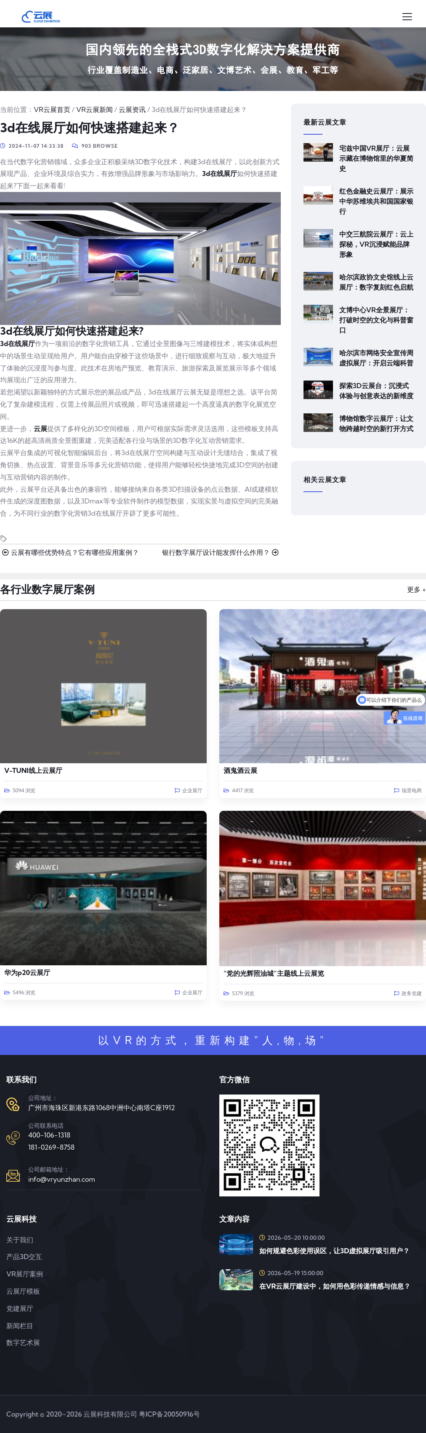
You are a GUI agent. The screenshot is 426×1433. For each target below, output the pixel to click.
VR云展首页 (52, 109)
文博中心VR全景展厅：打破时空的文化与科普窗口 (376, 320)
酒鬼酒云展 (240, 770)
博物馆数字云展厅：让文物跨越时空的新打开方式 (376, 423)
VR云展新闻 (94, 109)
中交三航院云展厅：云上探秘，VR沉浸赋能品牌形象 (376, 244)
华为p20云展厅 (27, 972)
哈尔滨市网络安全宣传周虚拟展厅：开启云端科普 (376, 358)
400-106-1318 (49, 1135)
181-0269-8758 (51, 1147)
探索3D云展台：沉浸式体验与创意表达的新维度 (376, 390)
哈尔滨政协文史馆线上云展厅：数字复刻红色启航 (376, 282)
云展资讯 (132, 109)
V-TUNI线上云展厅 (33, 770)
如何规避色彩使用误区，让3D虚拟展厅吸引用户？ (334, 1251)
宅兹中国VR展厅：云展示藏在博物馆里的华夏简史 (376, 158)
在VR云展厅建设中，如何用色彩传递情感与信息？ (334, 1286)
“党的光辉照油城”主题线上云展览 (274, 973)
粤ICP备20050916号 (169, 1414)
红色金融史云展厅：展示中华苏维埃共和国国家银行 (376, 201)
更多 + (416, 589)
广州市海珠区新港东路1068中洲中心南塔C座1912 (101, 1107)
